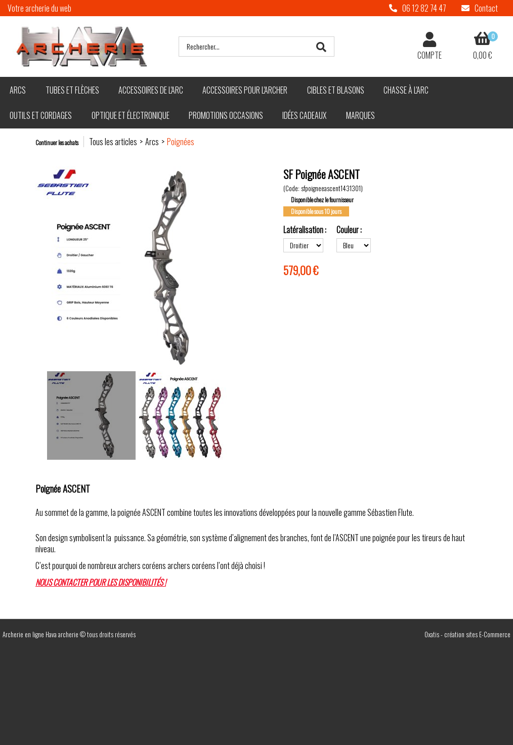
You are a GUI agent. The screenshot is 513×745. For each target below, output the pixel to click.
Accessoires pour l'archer (244, 90)
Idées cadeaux (304, 115)
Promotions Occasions (226, 115)
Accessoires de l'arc (150, 90)
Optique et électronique (130, 115)
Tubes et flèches (72, 90)
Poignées (180, 142)
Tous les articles (113, 142)
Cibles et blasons (335, 90)
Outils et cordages (41, 115)
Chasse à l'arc (406, 90)
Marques (360, 115)
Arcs (18, 90)
